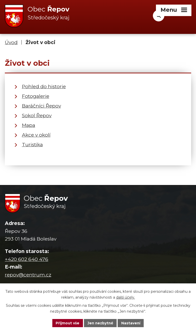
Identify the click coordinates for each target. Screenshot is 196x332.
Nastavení (131, 323)
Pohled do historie (44, 86)
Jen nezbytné (100, 323)
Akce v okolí (36, 135)
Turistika (32, 145)
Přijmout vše (67, 323)
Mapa (28, 125)
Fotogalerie (35, 96)
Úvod (11, 43)
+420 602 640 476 (26, 259)
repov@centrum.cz (28, 275)
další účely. (125, 297)
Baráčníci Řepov (41, 106)
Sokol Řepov (37, 115)
